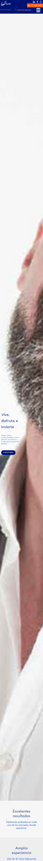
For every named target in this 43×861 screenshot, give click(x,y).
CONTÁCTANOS (8, 452)
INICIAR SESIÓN (22, 10)
